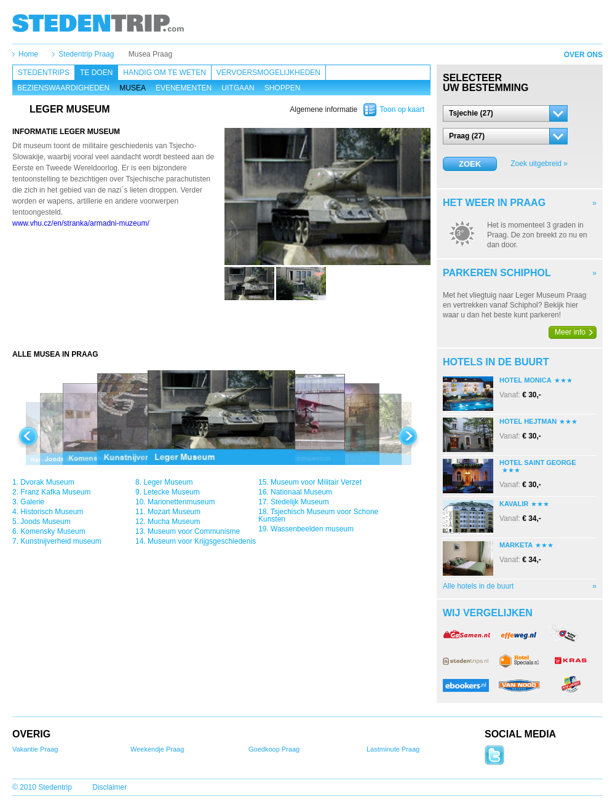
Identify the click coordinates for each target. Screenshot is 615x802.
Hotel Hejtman (528, 421)
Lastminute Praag (393, 749)
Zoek (470, 164)
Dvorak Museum (47, 482)
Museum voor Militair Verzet (316, 482)
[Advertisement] (221, 324)
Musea (132, 88)
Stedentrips (43, 72)
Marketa (516, 545)
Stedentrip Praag (86, 54)
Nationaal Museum (301, 492)
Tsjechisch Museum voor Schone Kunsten (318, 515)
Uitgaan (237, 88)
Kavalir (513, 503)
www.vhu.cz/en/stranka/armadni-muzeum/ (80, 223)
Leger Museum (167, 482)
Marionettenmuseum (181, 502)
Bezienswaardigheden (63, 88)
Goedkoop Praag (274, 749)
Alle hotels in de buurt (478, 586)
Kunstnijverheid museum (60, 541)
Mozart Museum (174, 511)
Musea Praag (150, 54)
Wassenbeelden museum (312, 529)
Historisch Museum (51, 511)
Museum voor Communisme (194, 531)
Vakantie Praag (35, 749)
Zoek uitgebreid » (539, 163)
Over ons (583, 54)
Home (28, 54)
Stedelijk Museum (300, 502)
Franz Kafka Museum (55, 492)
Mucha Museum (174, 521)
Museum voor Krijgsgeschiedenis (202, 541)
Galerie (32, 502)
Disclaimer (109, 787)
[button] (505, 113)
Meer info (570, 332)
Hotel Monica (525, 380)
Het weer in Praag (494, 202)
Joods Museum (45, 521)
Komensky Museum (52, 531)
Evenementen (184, 88)
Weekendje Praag (157, 749)
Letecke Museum (171, 492)
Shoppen (282, 88)
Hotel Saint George (537, 462)
